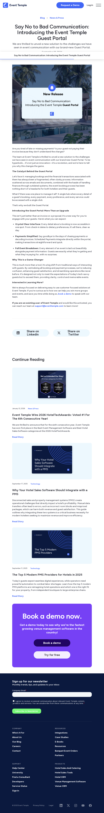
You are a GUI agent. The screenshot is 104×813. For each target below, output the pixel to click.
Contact (16, 750)
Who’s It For (18, 732)
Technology (35, 484)
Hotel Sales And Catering (68, 768)
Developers (18, 781)
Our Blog (16, 741)
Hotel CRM (60, 777)
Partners (59, 755)
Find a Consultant (21, 777)
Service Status (19, 786)
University (17, 772)
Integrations (61, 732)
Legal (51, 805)
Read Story (18, 437)
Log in (90, 5)
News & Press (57, 18)
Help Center (18, 768)
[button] (98, 5)
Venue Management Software (70, 781)
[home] (15, 5)
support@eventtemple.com (49, 306)
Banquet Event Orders (66, 750)
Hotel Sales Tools (64, 772)
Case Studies (61, 737)
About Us (17, 737)
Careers (16, 746)
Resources (60, 746)
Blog (42, 18)
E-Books (59, 741)
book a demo (65, 293)
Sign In (15, 790)
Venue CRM (61, 786)
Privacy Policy (38, 805)
